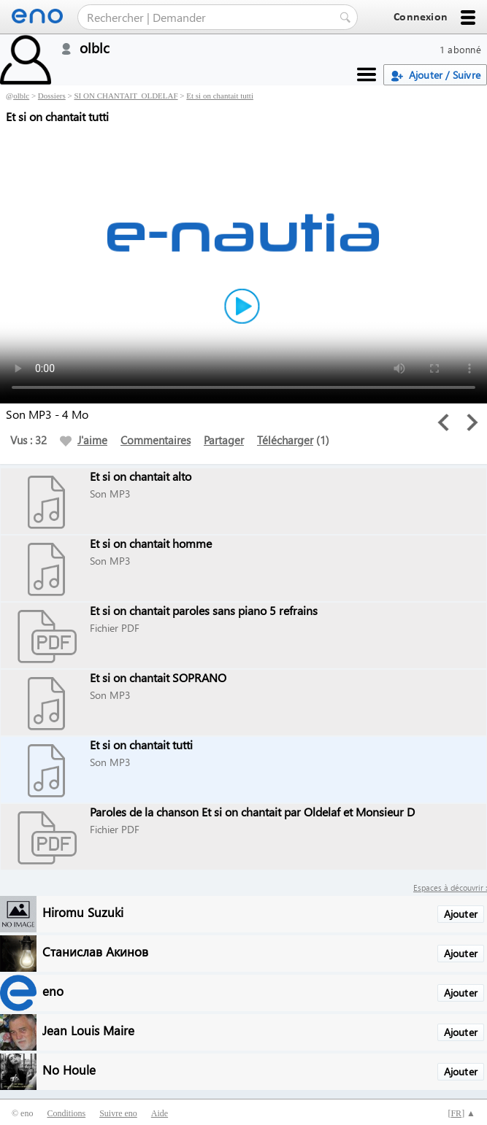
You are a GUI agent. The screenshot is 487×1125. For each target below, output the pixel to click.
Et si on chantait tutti (219, 95)
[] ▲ (461, 1113)
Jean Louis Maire (88, 1029)
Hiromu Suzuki (82, 911)
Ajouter (461, 914)
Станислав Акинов (95, 951)
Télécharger (285, 440)
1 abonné (460, 49)
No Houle (69, 1069)
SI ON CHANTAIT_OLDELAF (125, 95)
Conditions (66, 1113)
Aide (159, 1113)
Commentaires (155, 440)
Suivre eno (118, 1113)
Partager (224, 440)
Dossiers (52, 95)
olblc (21, 95)
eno (53, 990)
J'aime (83, 440)
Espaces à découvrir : (450, 887)
